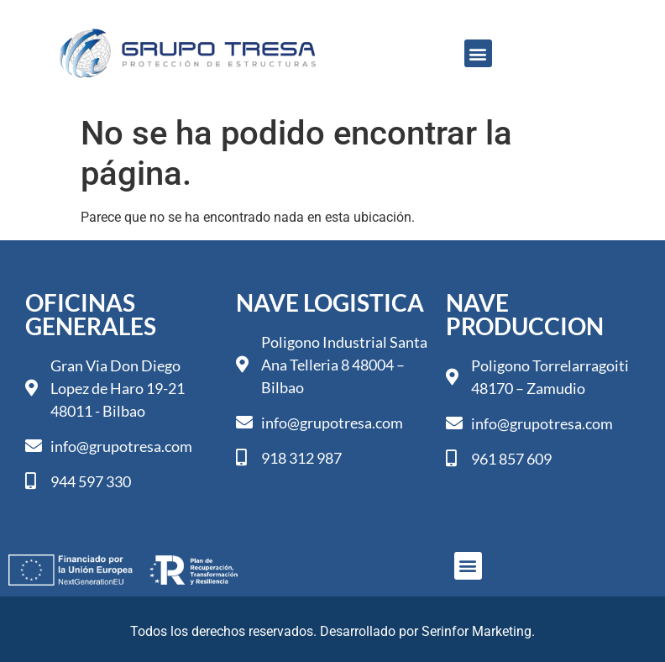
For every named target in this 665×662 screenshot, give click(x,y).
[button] (478, 53)
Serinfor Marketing (476, 631)
